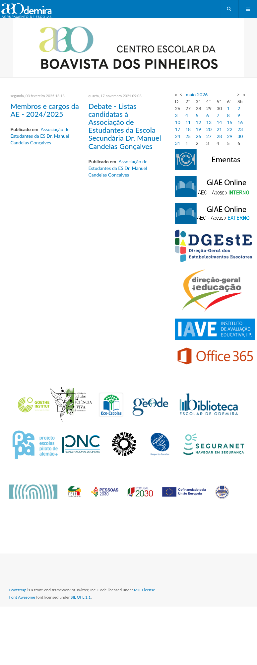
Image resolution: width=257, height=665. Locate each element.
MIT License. (145, 589)
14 (219, 122)
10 (177, 122)
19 (198, 129)
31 (177, 143)
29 (229, 136)
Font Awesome (22, 597)
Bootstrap (18, 589)
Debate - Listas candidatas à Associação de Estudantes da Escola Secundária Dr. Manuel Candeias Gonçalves (125, 126)
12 (198, 122)
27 (209, 136)
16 (240, 122)
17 (177, 129)
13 (209, 122)
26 (198, 136)
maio (191, 94)
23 (240, 129)
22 (229, 129)
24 (177, 136)
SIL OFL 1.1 (81, 597)
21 (219, 129)
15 (229, 122)
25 (188, 136)
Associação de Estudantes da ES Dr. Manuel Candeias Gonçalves (40, 135)
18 (188, 129)
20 (209, 129)
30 (240, 136)
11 (188, 122)
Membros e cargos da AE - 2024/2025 (45, 110)
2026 (202, 94)
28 (219, 136)
